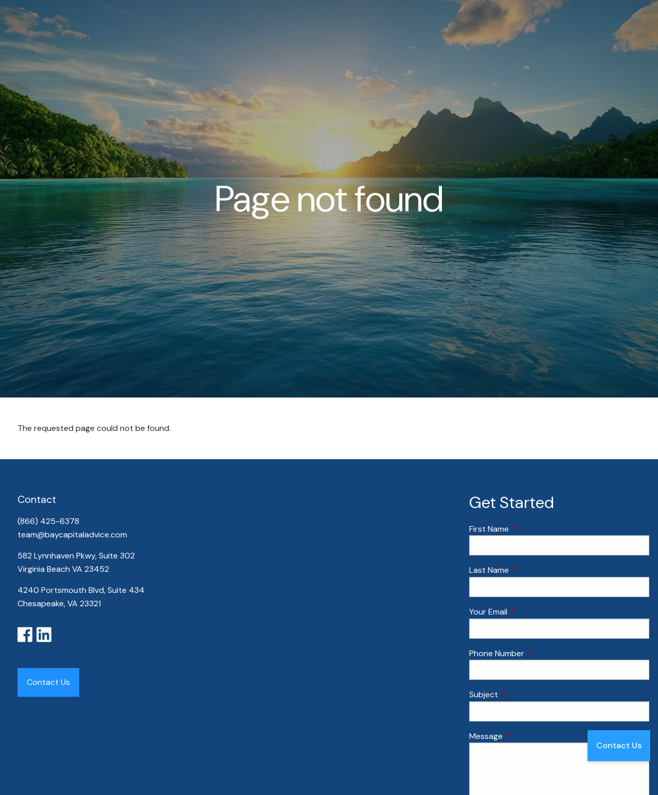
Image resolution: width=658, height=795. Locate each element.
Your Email (527, 611)
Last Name (528, 570)
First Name (528, 528)
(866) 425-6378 (49, 521)
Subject (523, 694)
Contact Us (619, 745)
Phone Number (536, 653)
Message (525, 736)
